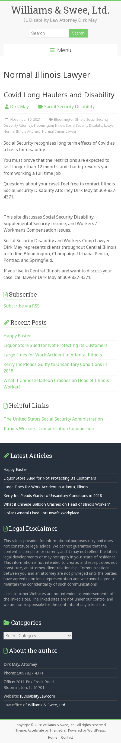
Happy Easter (17, 336)
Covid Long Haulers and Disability (59, 95)
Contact (67, 737)
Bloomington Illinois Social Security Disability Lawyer (74, 125)
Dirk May (19, 107)
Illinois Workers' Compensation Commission (49, 428)
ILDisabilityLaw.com (37, 696)
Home (52, 737)
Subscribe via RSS (22, 306)
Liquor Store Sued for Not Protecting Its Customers (55, 345)
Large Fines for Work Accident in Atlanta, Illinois (53, 355)
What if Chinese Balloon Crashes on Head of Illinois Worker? (57, 504)
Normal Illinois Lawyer (59, 131)
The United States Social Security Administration (53, 419)
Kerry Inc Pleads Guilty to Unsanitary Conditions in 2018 (53, 495)
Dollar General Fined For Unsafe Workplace (41, 512)
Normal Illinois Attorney (22, 131)
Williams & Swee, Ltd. (60, 9)
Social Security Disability (69, 107)
